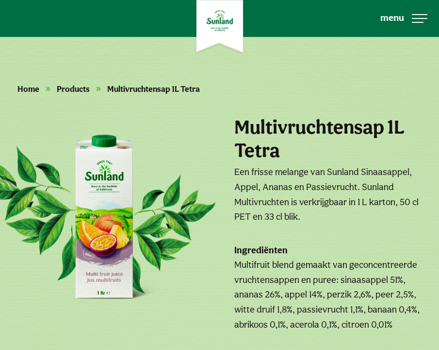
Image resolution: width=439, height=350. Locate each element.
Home (28, 89)
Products (73, 89)
